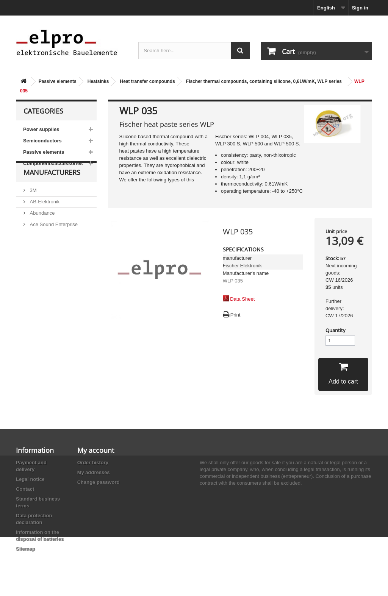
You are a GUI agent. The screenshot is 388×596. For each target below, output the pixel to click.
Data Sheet (242, 299)
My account (95, 450)
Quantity (335, 330)
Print (235, 315)
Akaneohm (40, 275)
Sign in (360, 8)
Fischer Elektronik (242, 265)
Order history (92, 462)
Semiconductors (42, 141)
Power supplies (41, 129)
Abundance (41, 229)
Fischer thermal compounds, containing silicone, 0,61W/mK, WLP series (264, 81)
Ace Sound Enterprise (53, 240)
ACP (34, 252)
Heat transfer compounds (147, 81)
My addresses (93, 472)
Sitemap (25, 549)
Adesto (36, 263)
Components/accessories (53, 163)
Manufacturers (51, 191)
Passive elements (58, 81)
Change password (98, 482)
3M (32, 206)
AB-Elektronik (43, 218)
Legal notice (30, 479)
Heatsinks (98, 81)
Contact (25, 489)
